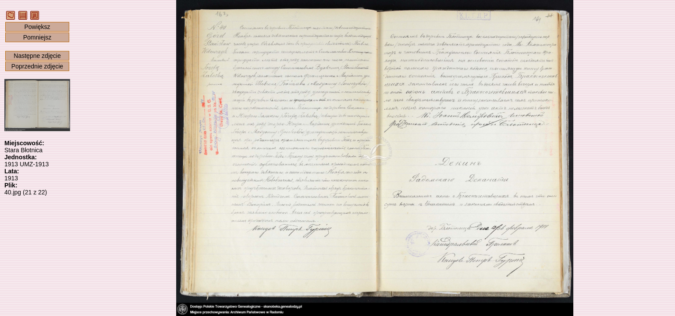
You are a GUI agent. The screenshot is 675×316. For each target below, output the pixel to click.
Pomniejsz (37, 37)
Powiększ (37, 26)
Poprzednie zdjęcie (37, 66)
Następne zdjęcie (37, 55)
